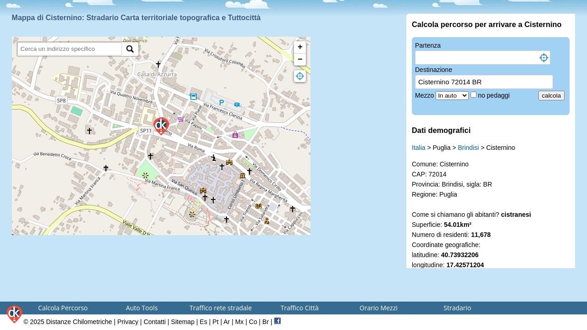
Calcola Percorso (63, 307)
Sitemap (182, 321)
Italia (419, 147)
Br (265, 321)
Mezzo (425, 95)
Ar (226, 321)
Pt (215, 321)
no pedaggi (494, 95)
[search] (69, 48)
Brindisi (468, 147)
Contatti (155, 321)
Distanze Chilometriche (79, 321)
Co (253, 321)
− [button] (300, 59)
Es (203, 321)
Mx (239, 321)
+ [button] (300, 47)
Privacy (127, 321)
